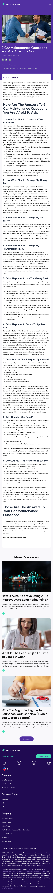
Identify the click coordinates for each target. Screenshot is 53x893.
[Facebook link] (4, 763)
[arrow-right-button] (26, 613)
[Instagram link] (19, 763)
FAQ (3, 803)
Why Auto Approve (8, 818)
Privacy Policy (6, 822)
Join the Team (6, 842)
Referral (4, 807)
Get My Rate (43, 756)
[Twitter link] (34, 763)
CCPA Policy (6, 826)
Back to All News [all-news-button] (10, 78)
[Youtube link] (49, 763)
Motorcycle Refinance (9, 788)
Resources (13, 65)
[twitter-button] (6, 59)
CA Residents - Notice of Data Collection (16, 830)
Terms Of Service (7, 834)
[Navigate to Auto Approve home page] (11, 4)
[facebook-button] (3, 59)
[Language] (7, 769)
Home (4, 65)
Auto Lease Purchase (9, 784)
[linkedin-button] (10, 59)
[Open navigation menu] (50, 4)
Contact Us (6, 838)
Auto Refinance (7, 780)
